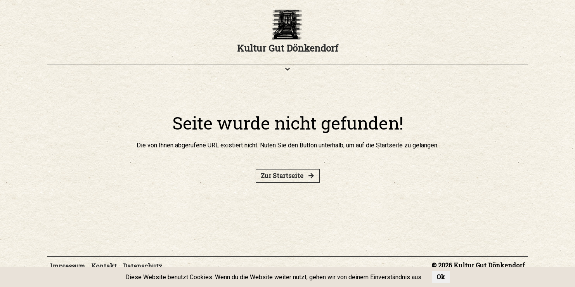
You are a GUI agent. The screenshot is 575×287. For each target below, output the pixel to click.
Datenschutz (142, 266)
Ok (440, 277)
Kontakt (104, 266)
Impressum (67, 266)
